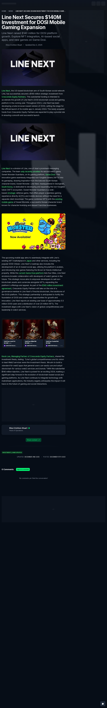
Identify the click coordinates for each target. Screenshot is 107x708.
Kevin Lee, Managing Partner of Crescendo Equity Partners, (28, 356)
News (11, 11)
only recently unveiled (30, 171)
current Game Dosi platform (31, 273)
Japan (29, 261)
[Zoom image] (33, 142)
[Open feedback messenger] (102, 703)
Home (4, 11)
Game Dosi (50, 174)
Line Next (6, 91)
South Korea (7, 187)
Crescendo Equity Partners (14, 97)
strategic (12, 193)
